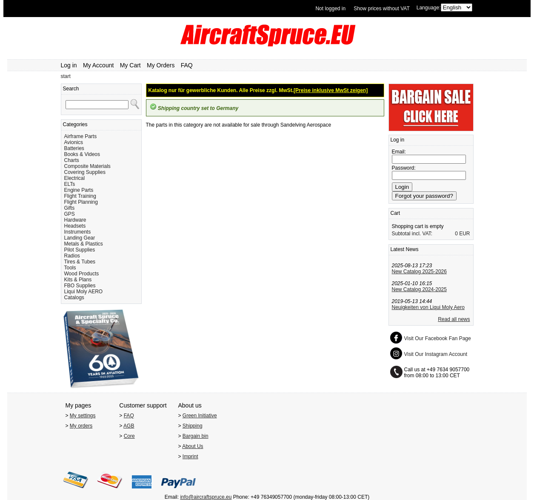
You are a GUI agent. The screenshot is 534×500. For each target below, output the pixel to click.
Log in (69, 65)
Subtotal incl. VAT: (412, 234)
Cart (395, 213)
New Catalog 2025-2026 (419, 272)
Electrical (74, 178)
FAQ (187, 65)
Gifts (69, 208)
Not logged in (330, 9)
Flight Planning (81, 202)
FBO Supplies (80, 286)
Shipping (193, 426)
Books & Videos (82, 154)
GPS (69, 214)
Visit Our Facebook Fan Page (437, 338)
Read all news (454, 319)
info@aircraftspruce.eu (205, 497)
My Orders (160, 65)
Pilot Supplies (79, 250)
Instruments (77, 232)
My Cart (130, 65)
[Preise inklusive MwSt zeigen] (331, 90)
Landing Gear (79, 238)
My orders (81, 426)
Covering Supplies (85, 172)
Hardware (75, 220)
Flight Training (80, 196)
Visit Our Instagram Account (436, 354)
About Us (192, 446)
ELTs (69, 184)
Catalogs (74, 298)
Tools (70, 268)
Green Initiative (200, 416)
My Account (98, 65)
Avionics (73, 142)
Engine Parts (79, 190)
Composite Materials (87, 166)
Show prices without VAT (382, 9)
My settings (83, 416)
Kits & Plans (78, 280)
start (66, 76)
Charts (71, 160)
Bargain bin (195, 436)
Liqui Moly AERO (83, 292)
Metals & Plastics (83, 244)
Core (129, 436)
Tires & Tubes (80, 262)
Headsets (75, 226)
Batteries (74, 148)
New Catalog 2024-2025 (419, 289)
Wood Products (81, 274)
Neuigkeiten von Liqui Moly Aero (428, 307)
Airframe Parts (80, 136)
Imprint (190, 457)
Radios (72, 256)
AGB (128, 426)
